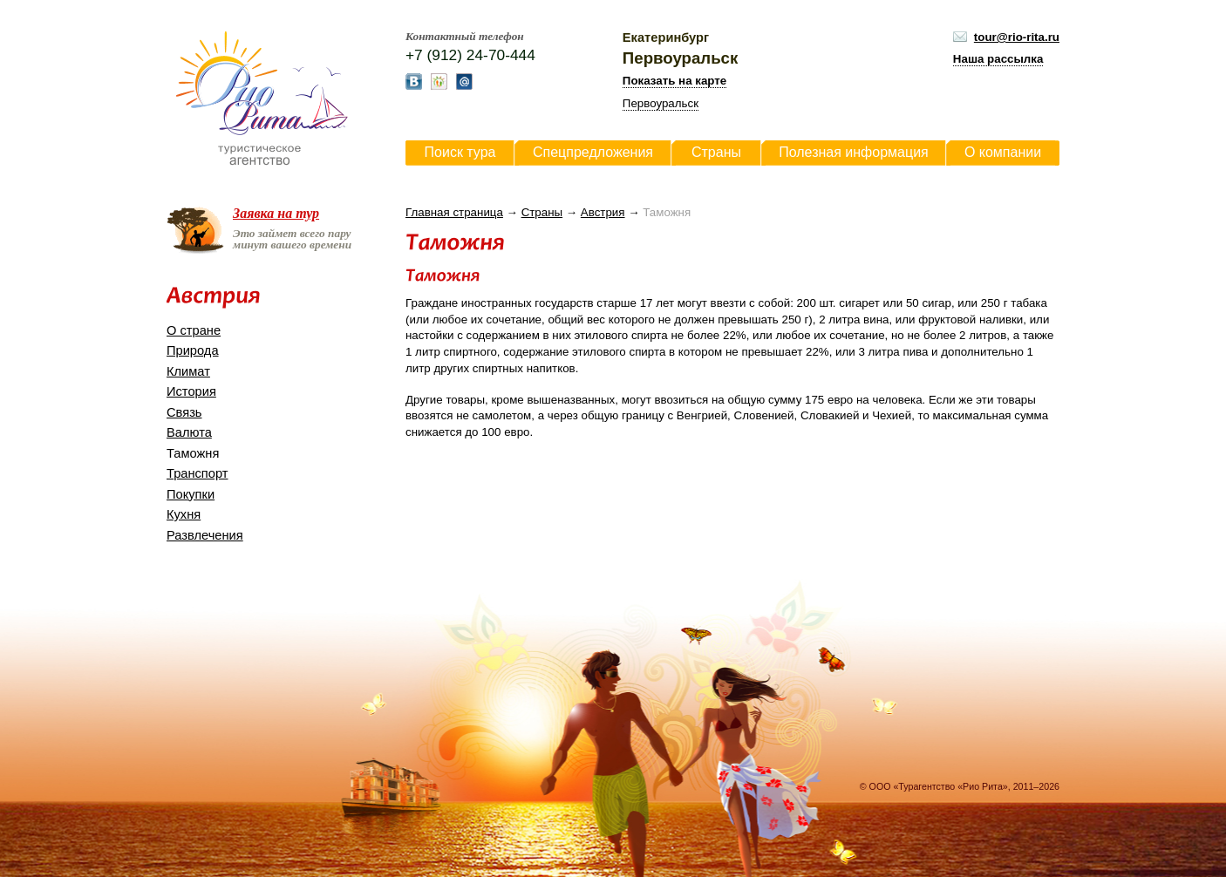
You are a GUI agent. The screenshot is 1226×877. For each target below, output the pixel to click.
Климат (188, 371)
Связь (184, 412)
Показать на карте (674, 80)
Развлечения (205, 535)
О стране (194, 330)
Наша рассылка (998, 58)
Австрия (603, 212)
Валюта (189, 432)
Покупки (191, 494)
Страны (542, 212)
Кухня (184, 514)
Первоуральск (660, 103)
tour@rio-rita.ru (1016, 37)
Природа (193, 350)
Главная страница (454, 212)
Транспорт (197, 473)
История (191, 391)
